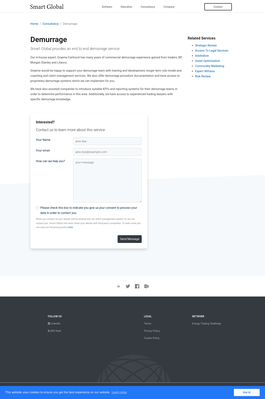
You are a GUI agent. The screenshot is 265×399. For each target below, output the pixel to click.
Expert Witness (205, 71)
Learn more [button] (119, 392)
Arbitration (202, 55)
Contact (217, 6)
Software (107, 6)
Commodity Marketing (209, 66)
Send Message (129, 239)
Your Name (43, 140)
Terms (147, 323)
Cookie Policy (151, 338)
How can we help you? (50, 161)
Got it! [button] (247, 392)
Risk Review (203, 76)
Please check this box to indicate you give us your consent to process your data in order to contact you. (88, 210)
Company (168, 6)
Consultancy (148, 6)
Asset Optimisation (207, 61)
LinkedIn (54, 323)
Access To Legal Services (211, 50)
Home (34, 24)
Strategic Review (206, 45)
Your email (43, 150)
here (70, 227)
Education (126, 6)
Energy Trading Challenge (206, 323)
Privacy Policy (152, 330)
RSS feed (54, 330)
